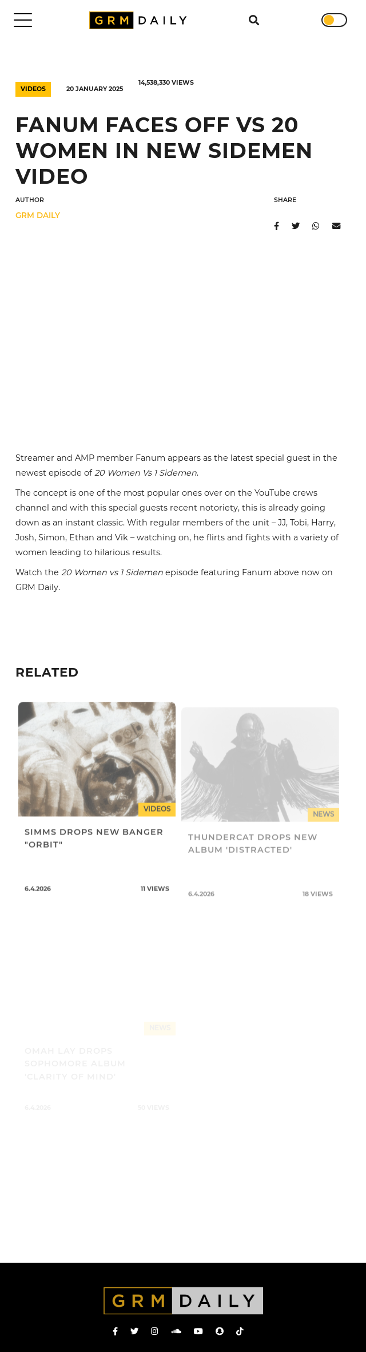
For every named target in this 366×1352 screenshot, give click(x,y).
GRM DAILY (37, 215)
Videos (33, 89)
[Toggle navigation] (23, 20)
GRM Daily (140, 20)
